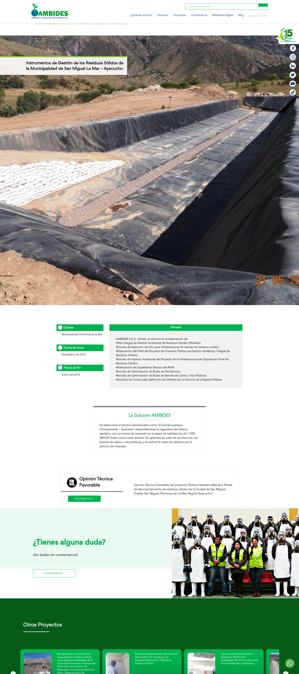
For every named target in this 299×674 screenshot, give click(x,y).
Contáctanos (199, 15)
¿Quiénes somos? (141, 15)
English (264, 16)
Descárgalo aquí (83, 498)
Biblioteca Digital (222, 15)
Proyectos (180, 15)
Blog (241, 15)
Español (253, 16)
